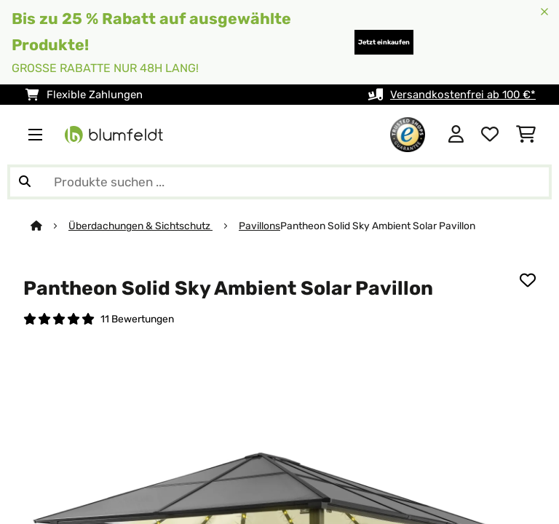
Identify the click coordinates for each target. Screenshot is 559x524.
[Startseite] (49, 225)
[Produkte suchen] (279, 181)
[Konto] (456, 135)
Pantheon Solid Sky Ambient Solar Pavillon (377, 225)
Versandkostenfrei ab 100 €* (463, 94)
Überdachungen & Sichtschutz (140, 225)
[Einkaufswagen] (526, 135)
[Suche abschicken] (25, 182)
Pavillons (259, 225)
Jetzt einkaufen (384, 42)
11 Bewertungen (137, 319)
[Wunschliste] (490, 135)
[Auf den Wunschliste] (528, 280)
